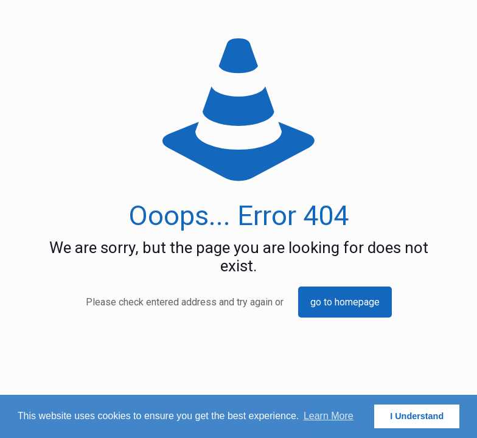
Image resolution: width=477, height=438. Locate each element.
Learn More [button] (328, 416)
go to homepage (345, 302)
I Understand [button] (417, 416)
